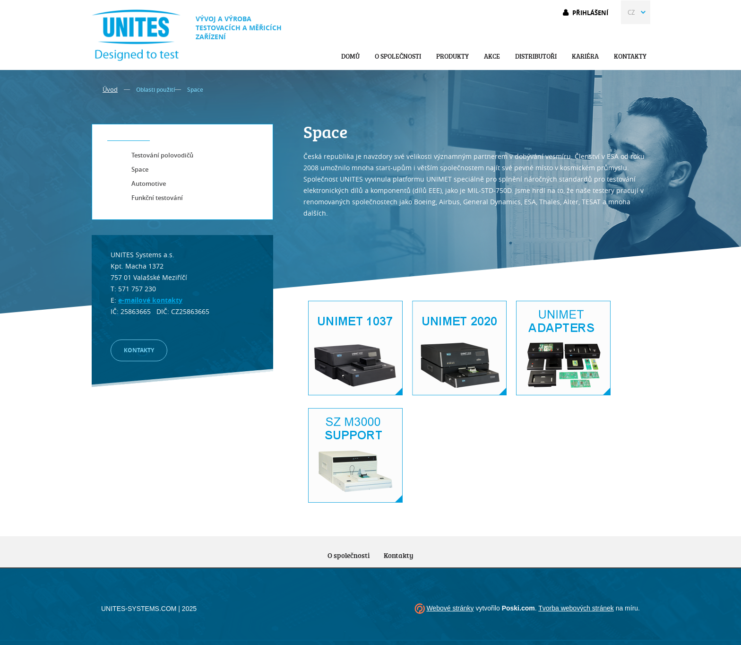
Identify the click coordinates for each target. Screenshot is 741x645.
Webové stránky (450, 608)
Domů (350, 56)
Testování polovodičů (162, 155)
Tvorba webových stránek (576, 608)
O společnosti (398, 56)
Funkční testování (157, 197)
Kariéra (585, 56)
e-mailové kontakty (150, 300)
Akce (492, 56)
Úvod (110, 89)
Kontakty (630, 56)
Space (139, 169)
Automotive (148, 183)
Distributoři (536, 56)
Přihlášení (590, 13)
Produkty (452, 56)
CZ (631, 12)
